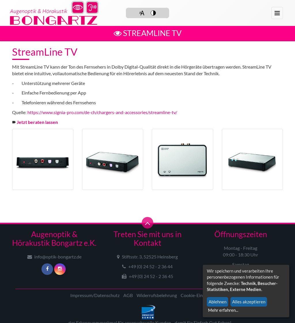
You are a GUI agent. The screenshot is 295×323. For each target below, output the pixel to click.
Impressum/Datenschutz (95, 295)
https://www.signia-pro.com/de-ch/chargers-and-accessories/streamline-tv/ (102, 112)
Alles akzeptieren (248, 301)
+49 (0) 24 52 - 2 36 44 (147, 266)
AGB (128, 295)
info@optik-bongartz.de (54, 256)
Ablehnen (217, 301)
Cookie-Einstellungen (202, 295)
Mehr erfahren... (223, 310)
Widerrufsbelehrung (157, 295)
